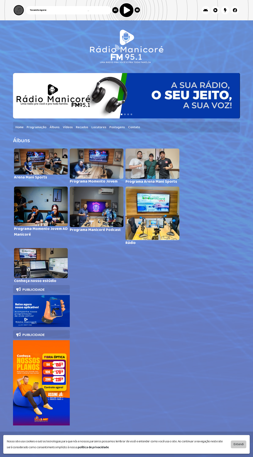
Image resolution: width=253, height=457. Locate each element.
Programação (36, 127)
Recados (82, 127)
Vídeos (68, 127)
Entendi (238, 444)
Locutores (99, 127)
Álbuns (55, 127)
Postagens (117, 127)
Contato (134, 127)
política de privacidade (93, 447)
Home (19, 127)
